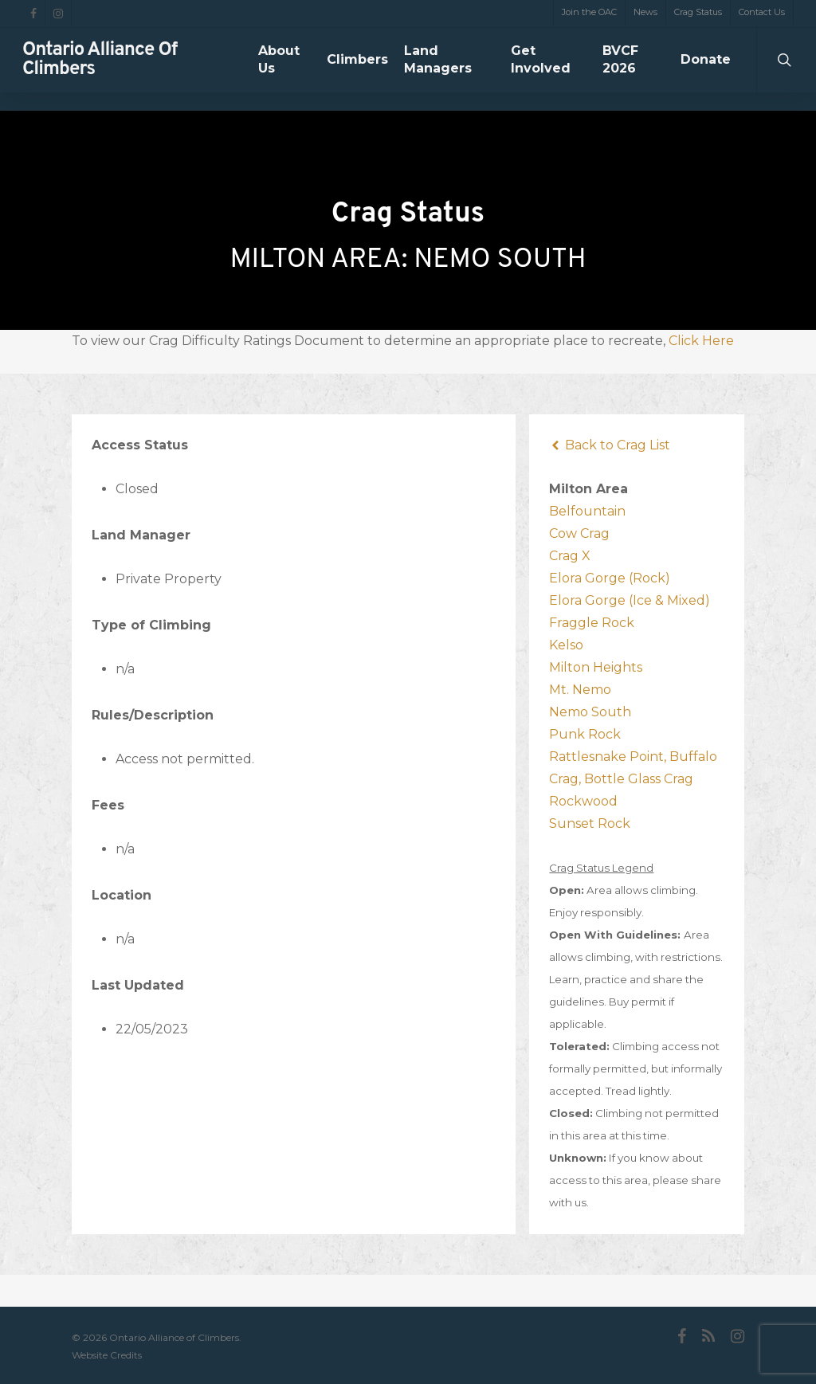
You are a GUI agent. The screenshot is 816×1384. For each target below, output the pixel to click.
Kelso (566, 645)
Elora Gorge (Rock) (609, 578)
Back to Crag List (609, 445)
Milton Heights (595, 667)
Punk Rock (585, 734)
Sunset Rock (589, 823)
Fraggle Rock (591, 622)
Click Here (701, 340)
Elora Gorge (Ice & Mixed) (629, 600)
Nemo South (590, 711)
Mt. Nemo (580, 689)
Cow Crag (579, 533)
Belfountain (587, 511)
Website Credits (107, 1355)
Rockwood (583, 801)
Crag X (569, 555)
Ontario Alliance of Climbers (99, 69)
